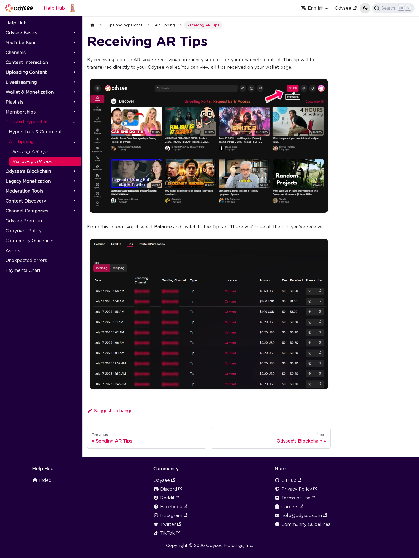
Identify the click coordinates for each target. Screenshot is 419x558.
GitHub (287, 480)
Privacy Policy (295, 489)
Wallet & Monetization (30, 92)
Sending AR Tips (30, 151)
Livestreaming (21, 82)
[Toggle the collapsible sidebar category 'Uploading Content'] (74, 72)
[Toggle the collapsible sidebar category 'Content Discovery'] (74, 201)
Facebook (170, 506)
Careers (288, 506)
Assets (13, 250)
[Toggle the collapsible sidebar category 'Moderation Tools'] (74, 191)
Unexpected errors (26, 260)
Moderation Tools (24, 191)
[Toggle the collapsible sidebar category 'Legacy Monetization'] (74, 181)
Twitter (167, 524)
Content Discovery (26, 201)
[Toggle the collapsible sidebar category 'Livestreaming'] (74, 82)
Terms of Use (294, 498)
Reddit (166, 498)
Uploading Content (26, 72)
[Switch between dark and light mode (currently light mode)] (365, 8)
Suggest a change (110, 410)
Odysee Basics (21, 32)
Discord (167, 489)
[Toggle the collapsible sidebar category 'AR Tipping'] (74, 141)
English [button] (312, 8)
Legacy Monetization (28, 181)
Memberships (21, 112)
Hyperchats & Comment (35, 131)
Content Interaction (27, 62)
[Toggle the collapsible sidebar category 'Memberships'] (74, 112)
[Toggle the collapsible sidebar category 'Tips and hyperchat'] (74, 122)
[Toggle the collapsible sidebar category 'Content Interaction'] (74, 62)
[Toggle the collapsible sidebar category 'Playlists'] (74, 102)
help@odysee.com (300, 515)
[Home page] (92, 25)
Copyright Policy (24, 230)
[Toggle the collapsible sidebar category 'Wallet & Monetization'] (74, 92)
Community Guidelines (30, 240)
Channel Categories (27, 211)
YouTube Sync (21, 42)
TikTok (166, 533)
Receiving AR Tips (32, 161)
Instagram (170, 515)
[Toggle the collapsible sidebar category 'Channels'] (74, 52)
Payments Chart (23, 270)
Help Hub (54, 8)
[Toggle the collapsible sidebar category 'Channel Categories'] (74, 211)
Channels (16, 52)
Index (41, 480)
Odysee (345, 8)
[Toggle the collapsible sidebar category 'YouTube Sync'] (74, 42)
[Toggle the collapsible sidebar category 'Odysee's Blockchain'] (74, 171)
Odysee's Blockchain (28, 171)
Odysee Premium (24, 220)
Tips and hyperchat (27, 122)
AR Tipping (21, 141)
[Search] (393, 8)
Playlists (14, 102)
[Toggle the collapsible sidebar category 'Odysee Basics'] (74, 33)
